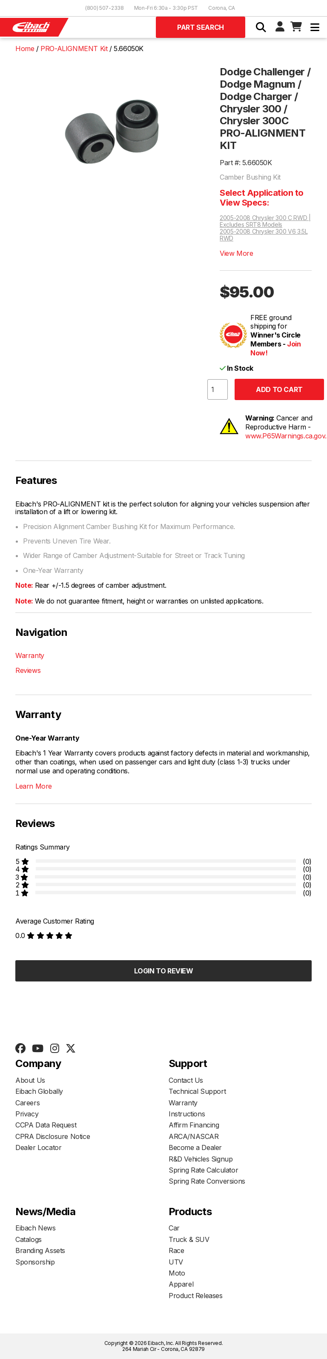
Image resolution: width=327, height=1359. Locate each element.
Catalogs (28, 1239)
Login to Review (163, 971)
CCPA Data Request (45, 1125)
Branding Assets (40, 1250)
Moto (177, 1273)
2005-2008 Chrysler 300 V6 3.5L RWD (264, 235)
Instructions (187, 1114)
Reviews (27, 670)
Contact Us (186, 1080)
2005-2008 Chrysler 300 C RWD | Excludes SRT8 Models (265, 221)
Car (174, 1228)
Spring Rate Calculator (203, 1170)
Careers (27, 1103)
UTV (176, 1262)
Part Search (200, 27)
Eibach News (35, 1228)
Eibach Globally (39, 1091)
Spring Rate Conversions (207, 1181)
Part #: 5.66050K (246, 162)
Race (176, 1250)
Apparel (181, 1284)
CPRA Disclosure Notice (52, 1136)
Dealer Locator (38, 1147)
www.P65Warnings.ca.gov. (286, 436)
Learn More (33, 786)
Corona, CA (221, 8)
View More (236, 253)
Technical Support (197, 1091)
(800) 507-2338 (104, 8)
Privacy (26, 1114)
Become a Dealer (195, 1147)
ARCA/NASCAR (194, 1136)
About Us (30, 1080)
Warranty (29, 655)
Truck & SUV (189, 1239)
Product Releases (196, 1295)
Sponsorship (35, 1262)
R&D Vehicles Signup (200, 1159)
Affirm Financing (194, 1125)
